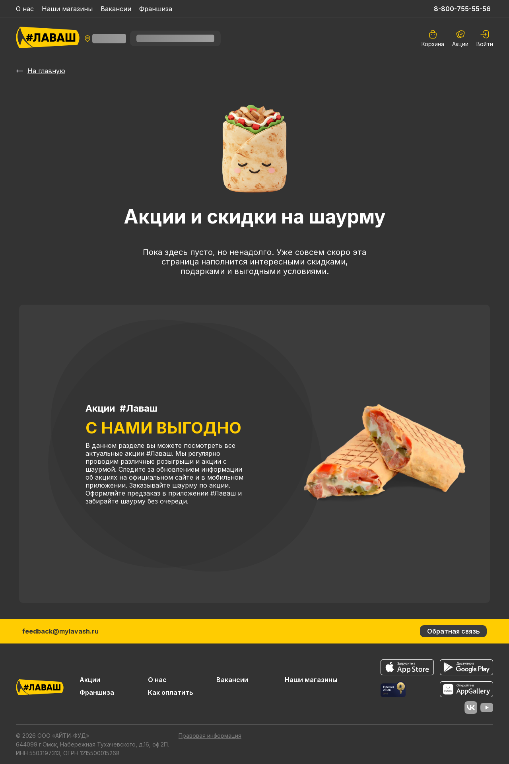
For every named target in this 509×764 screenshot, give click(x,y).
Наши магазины (67, 9)
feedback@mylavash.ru (60, 631)
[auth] (484, 38)
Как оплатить (170, 692)
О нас (25, 9)
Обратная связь (453, 631)
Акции (460, 38)
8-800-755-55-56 (462, 9)
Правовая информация (210, 735)
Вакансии (116, 9)
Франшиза (155, 9)
